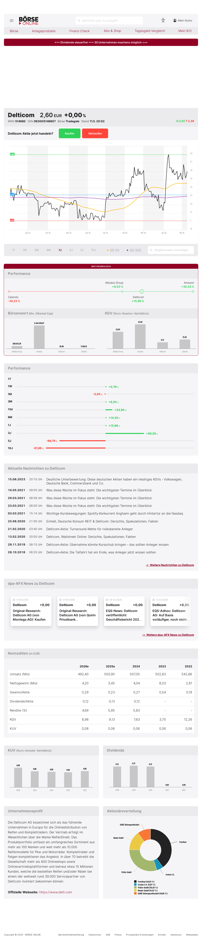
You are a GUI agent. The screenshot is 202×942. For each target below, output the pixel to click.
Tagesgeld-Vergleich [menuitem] (150, 31)
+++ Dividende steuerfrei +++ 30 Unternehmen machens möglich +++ (101, 42)
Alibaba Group (114, 282)
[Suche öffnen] (109, 20)
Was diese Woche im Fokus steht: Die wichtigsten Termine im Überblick (99, 490)
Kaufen (69, 133)
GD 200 (135, 250)
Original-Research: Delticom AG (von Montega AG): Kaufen (29, 615)
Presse (118, 934)
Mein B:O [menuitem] (185, 31)
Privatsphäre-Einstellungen (139, 934)
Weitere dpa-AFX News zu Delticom (168, 634)
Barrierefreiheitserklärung (71, 934)
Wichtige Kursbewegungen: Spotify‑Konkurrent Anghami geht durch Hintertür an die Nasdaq (114, 513)
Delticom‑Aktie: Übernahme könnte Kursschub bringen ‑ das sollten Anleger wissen (107, 545)
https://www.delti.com (55, 892)
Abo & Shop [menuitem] (112, 31)
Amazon (189, 282)
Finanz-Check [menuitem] (79, 31)
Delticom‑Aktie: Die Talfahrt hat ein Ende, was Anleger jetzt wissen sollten (101, 552)
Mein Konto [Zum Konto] (182, 20)
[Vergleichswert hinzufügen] (171, 250)
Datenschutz (95, 934)
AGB (108, 934)
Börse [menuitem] (14, 31)
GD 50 (114, 250)
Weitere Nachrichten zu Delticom (170, 565)
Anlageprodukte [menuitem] (43, 31)
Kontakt (162, 934)
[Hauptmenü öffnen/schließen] (11, 20)
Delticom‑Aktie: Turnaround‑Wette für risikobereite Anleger (89, 529)
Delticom (138, 297)
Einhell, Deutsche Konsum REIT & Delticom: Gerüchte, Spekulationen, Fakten (102, 521)
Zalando (13, 297)
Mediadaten (192, 934)
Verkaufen (95, 133)
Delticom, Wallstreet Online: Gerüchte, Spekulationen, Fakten (91, 537)
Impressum (175, 934)
